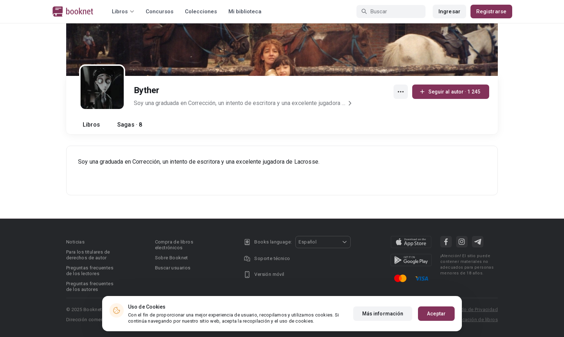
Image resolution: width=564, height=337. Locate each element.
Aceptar (436, 320)
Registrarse (491, 11)
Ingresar (449, 11)
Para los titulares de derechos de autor (88, 254)
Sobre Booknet (171, 257)
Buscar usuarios (173, 267)
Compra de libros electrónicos (174, 244)
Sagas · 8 (129, 124)
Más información (383, 320)
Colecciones (201, 11)
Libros (91, 124)
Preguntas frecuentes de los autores (89, 286)
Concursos (159, 11)
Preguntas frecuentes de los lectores (89, 270)
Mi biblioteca (244, 11)
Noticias (75, 242)
